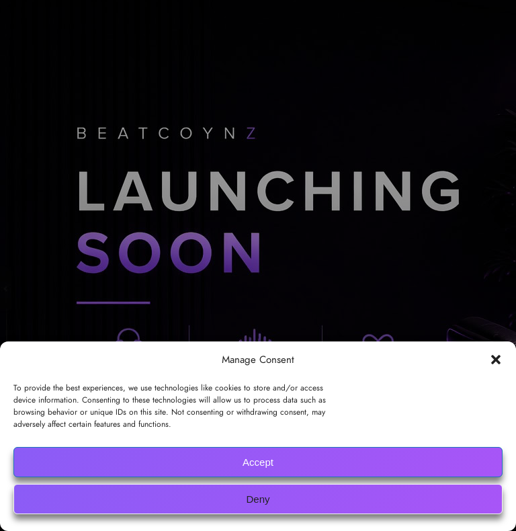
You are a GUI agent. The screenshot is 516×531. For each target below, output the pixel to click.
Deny (257, 499)
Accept (258, 462)
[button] (496, 359)
